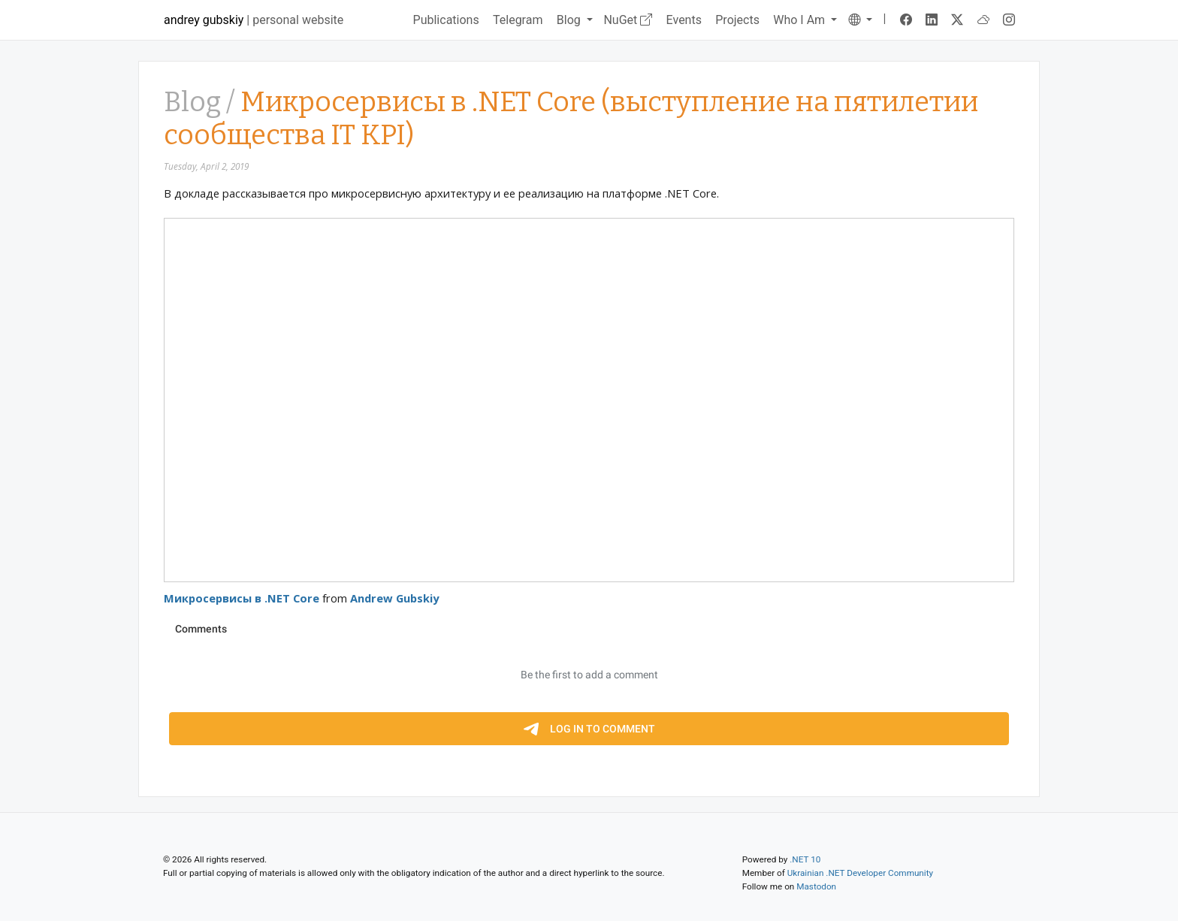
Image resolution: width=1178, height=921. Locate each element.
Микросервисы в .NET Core (241, 597)
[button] (860, 20)
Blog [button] (570, 20)
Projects (737, 20)
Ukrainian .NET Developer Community (860, 873)
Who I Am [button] (800, 20)
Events (684, 20)
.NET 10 (805, 859)
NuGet (627, 20)
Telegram (517, 20)
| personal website (253, 20)
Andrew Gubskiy (394, 597)
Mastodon (816, 886)
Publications (446, 20)
